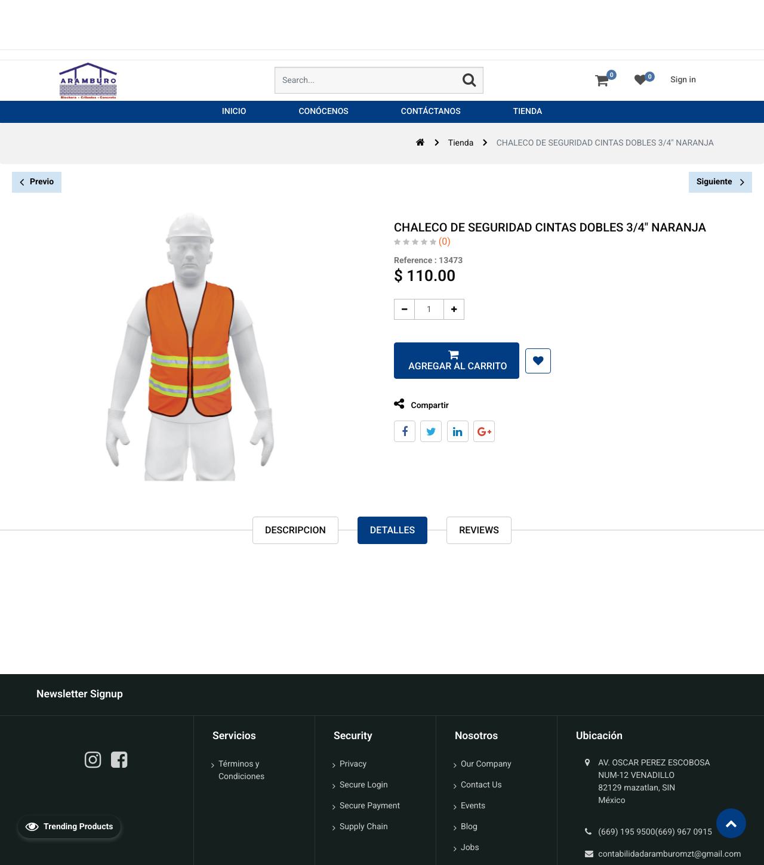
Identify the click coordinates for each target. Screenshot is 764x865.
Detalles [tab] (392, 530)
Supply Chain (364, 827)
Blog (469, 827)
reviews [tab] (479, 530)
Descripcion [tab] (295, 530)
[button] (534, 360)
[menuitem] (234, 112)
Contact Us (481, 785)
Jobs (470, 847)
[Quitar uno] (400, 309)
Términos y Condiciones (241, 770)
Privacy (353, 764)
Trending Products (69, 826)
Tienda (460, 143)
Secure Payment (370, 806)
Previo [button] (37, 182)
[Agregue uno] (449, 309)
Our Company (486, 764)
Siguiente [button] (720, 182)
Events (473, 806)
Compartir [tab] (417, 404)
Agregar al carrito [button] (452, 366)
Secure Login (364, 785)
